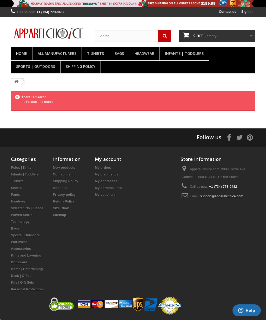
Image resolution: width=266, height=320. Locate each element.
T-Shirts (95, 53)
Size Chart (61, 208)
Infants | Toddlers (184, 53)
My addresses (106, 181)
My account (108, 159)
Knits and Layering (26, 255)
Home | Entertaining (27, 269)
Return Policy (64, 201)
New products (64, 167)
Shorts (16, 188)
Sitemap (59, 215)
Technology (20, 222)
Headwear (144, 53)
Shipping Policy (80, 66)
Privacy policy (64, 195)
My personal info (108, 188)
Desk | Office (21, 276)
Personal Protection (27, 289)
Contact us (227, 12)
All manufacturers (57, 53)
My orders (103, 167)
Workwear (19, 242)
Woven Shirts (21, 215)
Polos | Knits (21, 167)
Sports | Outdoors (35, 66)
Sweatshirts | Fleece (27, 208)
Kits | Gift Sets (22, 282)
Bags (119, 53)
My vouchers (105, 195)
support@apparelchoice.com (221, 196)
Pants (15, 195)
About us (60, 188)
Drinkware (19, 262)
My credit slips (106, 174)
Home (21, 53)
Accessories (21, 249)
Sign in (246, 12)
